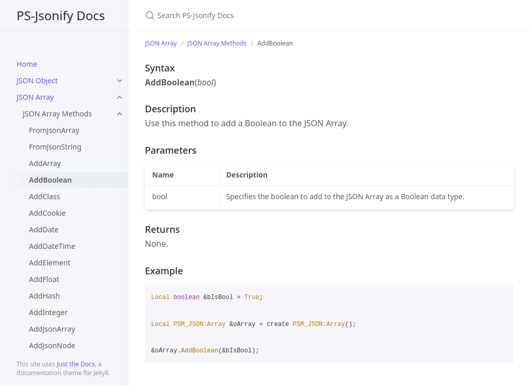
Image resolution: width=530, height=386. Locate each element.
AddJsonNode (52, 345)
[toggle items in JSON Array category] (119, 97)
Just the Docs (76, 364)
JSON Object (37, 80)
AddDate (43, 229)
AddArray (45, 163)
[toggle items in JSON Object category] (119, 80)
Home (27, 64)
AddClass (44, 196)
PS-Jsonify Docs (61, 15)
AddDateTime (52, 246)
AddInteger (48, 312)
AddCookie (47, 213)
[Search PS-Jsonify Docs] (267, 15)
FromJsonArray (54, 130)
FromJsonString (55, 147)
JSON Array (35, 97)
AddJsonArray (52, 329)
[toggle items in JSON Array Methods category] (119, 114)
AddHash (44, 296)
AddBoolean (50, 180)
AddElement (49, 263)
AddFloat (44, 279)
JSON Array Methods (57, 113)
